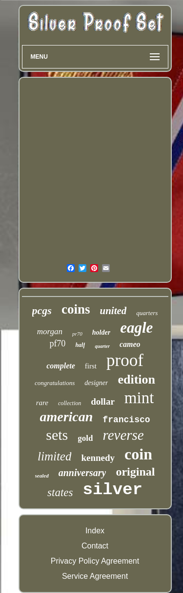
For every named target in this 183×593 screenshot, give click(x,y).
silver (112, 489)
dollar (103, 401)
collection (69, 403)
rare (42, 403)
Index (94, 530)
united (113, 311)
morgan (49, 331)
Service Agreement (95, 576)
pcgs (42, 310)
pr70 (77, 334)
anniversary (82, 472)
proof (124, 360)
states (60, 492)
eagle (136, 327)
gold (85, 438)
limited (54, 456)
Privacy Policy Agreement (95, 561)
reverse (122, 435)
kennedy (98, 458)
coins (75, 309)
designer (96, 383)
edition (136, 379)
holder (101, 332)
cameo (130, 344)
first (91, 366)
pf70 (57, 343)
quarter (102, 346)
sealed (42, 476)
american (66, 416)
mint (139, 398)
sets (57, 435)
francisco (126, 420)
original (135, 471)
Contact (94, 546)
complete (60, 366)
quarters (147, 313)
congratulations (55, 383)
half (80, 345)
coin (138, 454)
